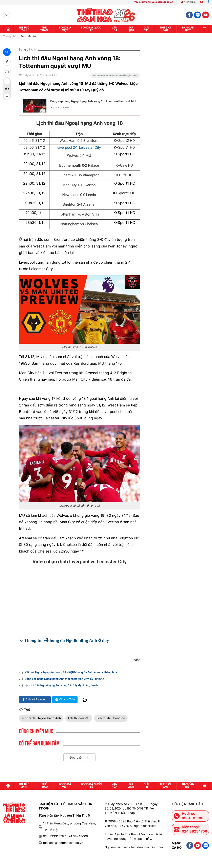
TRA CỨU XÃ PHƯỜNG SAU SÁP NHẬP (153, 2)
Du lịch (131, 29)
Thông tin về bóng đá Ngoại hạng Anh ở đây (66, 640)
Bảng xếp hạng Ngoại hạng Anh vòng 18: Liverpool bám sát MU (93, 101)
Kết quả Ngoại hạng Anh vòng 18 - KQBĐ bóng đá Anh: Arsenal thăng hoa (71, 672)
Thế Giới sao (165, 29)
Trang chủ (9, 36)
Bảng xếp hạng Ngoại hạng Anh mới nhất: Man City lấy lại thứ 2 (64, 679)
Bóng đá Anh (29, 36)
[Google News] (115, 77)
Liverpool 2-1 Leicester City (79, 147)
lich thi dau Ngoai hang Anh (41, 718)
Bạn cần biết (188, 29)
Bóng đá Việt (65, 29)
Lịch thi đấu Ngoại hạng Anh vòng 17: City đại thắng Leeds (62, 685)
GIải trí (146, 29)
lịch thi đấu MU (78, 718)
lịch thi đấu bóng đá (111, 718)
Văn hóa (114, 29)
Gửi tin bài (188, 2)
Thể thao (44, 29)
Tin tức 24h (24, 29)
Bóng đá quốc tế (91, 29)
